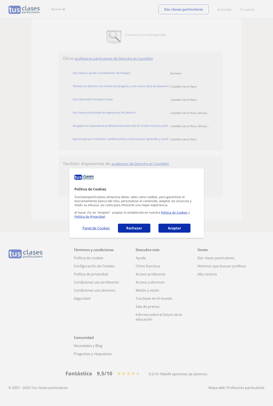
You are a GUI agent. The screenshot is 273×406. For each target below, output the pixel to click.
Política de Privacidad (89, 217)
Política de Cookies (174, 212)
